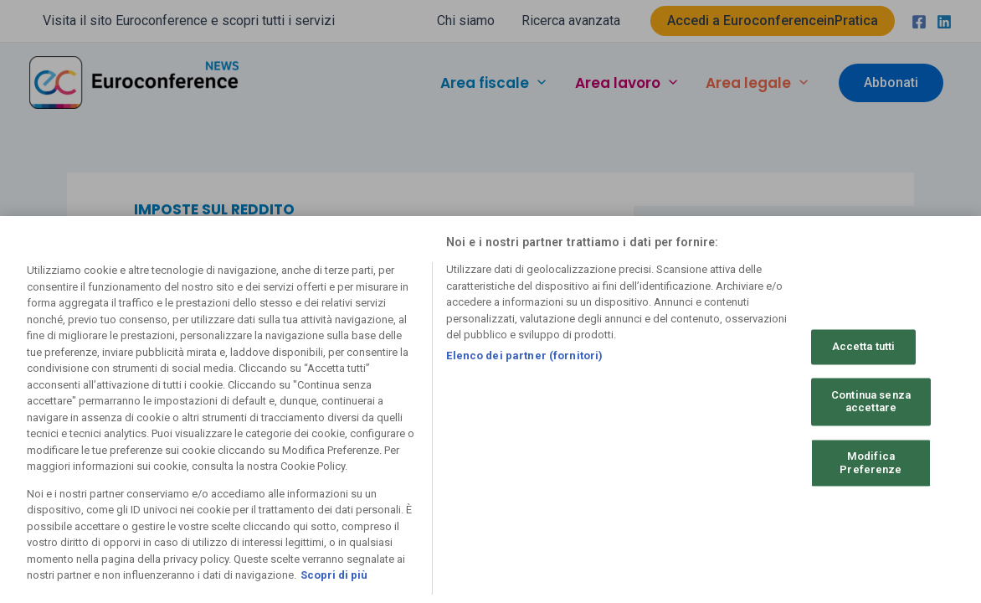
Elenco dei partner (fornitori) (524, 355)
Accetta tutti (864, 347)
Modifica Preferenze (870, 463)
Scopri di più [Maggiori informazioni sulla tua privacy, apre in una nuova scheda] (333, 575)
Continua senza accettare (871, 402)
